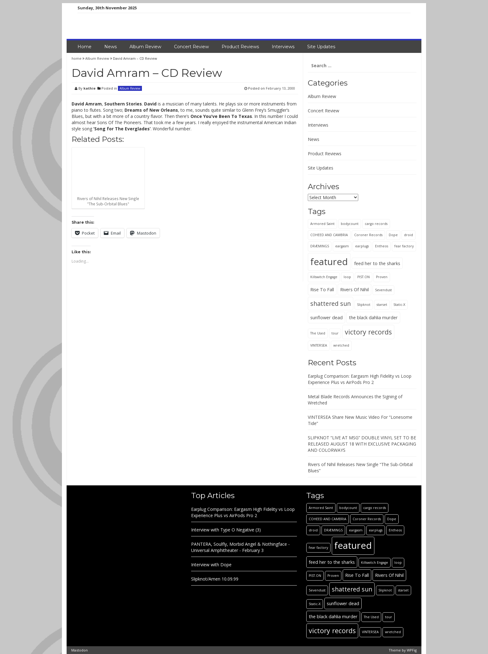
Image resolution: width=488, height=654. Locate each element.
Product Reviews (240, 46)
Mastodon (79, 650)
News (110, 46)
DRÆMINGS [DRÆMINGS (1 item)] (319, 246)
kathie (89, 88)
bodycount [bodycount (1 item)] (350, 224)
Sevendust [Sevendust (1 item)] (383, 290)
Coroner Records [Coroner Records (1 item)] (368, 235)
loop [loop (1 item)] (347, 277)
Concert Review (191, 46)
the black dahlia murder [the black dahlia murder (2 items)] (373, 317)
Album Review (145, 46)
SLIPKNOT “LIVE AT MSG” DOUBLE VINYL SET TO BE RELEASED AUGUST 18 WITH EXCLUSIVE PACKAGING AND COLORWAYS (362, 444)
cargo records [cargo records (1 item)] (376, 224)
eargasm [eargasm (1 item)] (342, 246)
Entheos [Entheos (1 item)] (381, 246)
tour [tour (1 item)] (335, 333)
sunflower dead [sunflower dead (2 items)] (326, 317)
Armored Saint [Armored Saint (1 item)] (322, 224)
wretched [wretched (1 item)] (341, 345)
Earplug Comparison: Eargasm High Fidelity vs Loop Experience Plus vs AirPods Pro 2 (359, 379)
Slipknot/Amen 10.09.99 (214, 579)
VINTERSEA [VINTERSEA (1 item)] (318, 345)
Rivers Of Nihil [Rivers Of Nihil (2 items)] (354, 289)
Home (84, 46)
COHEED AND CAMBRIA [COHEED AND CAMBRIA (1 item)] (329, 235)
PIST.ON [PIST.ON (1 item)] (363, 277)
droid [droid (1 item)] (408, 235)
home (77, 58)
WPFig (412, 650)
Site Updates (321, 46)
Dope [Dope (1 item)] (393, 235)
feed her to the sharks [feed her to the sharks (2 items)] (377, 263)
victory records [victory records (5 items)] (368, 331)
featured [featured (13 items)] (329, 261)
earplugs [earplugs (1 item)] (362, 246)
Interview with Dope (211, 565)
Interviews (283, 46)
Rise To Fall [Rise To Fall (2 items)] (322, 289)
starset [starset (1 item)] (382, 304)
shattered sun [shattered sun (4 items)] (330, 303)
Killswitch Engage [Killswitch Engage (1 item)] (323, 277)
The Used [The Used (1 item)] (317, 333)
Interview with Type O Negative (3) (226, 530)
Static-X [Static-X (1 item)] (399, 304)
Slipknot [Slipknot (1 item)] (363, 304)
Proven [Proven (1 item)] (381, 277)
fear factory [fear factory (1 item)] (404, 246)
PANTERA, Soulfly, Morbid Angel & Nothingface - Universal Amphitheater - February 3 (240, 547)
